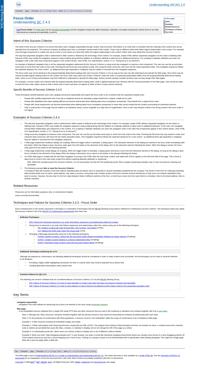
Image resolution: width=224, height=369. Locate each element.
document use (100, 362)
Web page (41, 30)
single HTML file (146, 355)
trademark (85, 362)
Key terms (169, 32)
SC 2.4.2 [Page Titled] (44, 11)
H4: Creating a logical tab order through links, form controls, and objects (67, 228)
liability (77, 362)
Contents (19, 11)
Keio (49, 362)
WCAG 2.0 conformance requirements (58, 211)
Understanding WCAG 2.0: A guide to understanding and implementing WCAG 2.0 (69, 355)
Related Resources (172, 27)
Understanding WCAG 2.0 (167, 5)
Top (16, 351)
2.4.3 (19, 30)
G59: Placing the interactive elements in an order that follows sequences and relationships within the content (73, 222)
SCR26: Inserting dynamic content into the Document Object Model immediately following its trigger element (82, 237)
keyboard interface (100, 304)
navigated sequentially (61, 30)
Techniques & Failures (173, 29)
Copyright (19, 362)
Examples (169, 24)
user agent (162, 311)
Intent (167, 21)
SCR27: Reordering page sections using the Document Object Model (66, 243)
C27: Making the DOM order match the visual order (59, 231)
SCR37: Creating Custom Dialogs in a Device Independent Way (64, 240)
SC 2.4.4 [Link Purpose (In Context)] (75, 11)
